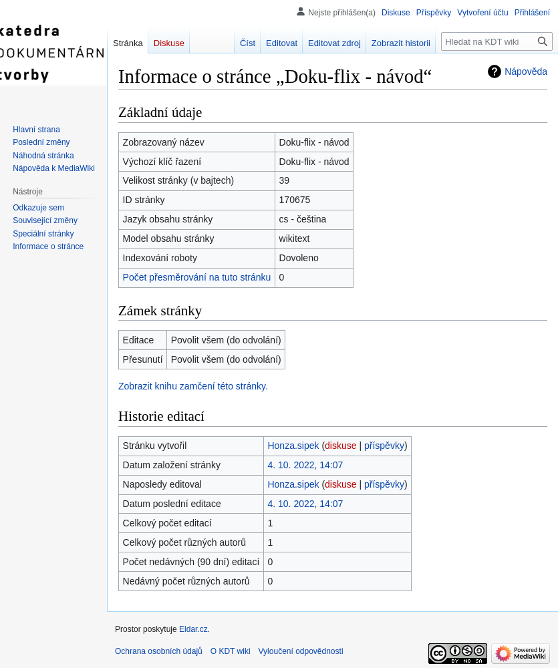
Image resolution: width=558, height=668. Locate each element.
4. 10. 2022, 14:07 (305, 465)
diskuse (340, 445)
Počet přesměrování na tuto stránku (197, 277)
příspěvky (384, 445)
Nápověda (526, 71)
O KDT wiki (231, 651)
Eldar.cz (193, 629)
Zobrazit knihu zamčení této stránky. (193, 386)
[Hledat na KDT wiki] (497, 41)
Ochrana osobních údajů (158, 651)
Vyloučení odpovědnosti (301, 651)
